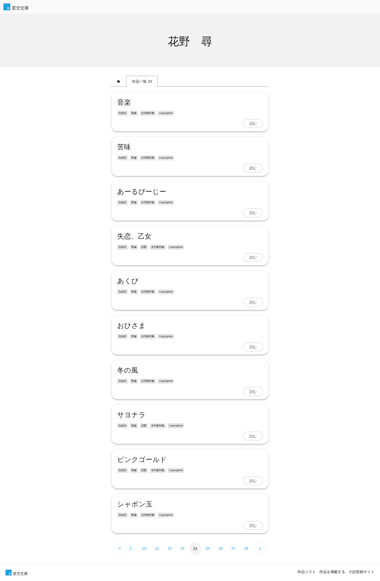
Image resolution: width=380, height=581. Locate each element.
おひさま (130, 325)
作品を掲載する (332, 572)
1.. (131, 548)
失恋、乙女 (133, 236)
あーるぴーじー (140, 191)
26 (220, 548)
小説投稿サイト (361, 572)
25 (208, 548)
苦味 (123, 147)
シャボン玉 (134, 504)
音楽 (123, 102)
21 (157, 548)
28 (246, 548)
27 (233, 548)
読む (253, 123)
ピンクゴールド (141, 459)
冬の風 (126, 370)
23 (182, 548)
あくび (127, 281)
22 (170, 548)
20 (144, 548)
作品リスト (306, 572)
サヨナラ (130, 415)
